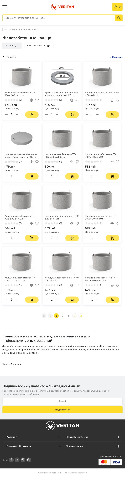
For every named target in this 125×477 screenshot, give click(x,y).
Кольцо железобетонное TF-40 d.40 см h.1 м (61, 279)
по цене (12, 45)
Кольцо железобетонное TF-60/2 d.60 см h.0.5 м (20, 279)
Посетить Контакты (18, 446)
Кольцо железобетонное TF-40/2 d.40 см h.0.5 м (100, 156)
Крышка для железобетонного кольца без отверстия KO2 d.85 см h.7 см (21, 156)
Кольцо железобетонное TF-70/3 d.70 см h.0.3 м (20, 217)
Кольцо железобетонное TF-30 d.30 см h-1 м (61, 217)
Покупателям (74, 446)
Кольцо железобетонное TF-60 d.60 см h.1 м (102, 94)
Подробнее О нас (77, 437)
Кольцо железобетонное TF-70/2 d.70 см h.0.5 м (100, 217)
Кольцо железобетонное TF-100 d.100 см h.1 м (20, 94)
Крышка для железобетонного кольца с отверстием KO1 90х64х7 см (61, 94)
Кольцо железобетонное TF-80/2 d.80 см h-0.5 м (100, 279)
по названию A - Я (39, 45)
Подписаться (62, 409)
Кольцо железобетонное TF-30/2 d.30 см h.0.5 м (60, 156)
